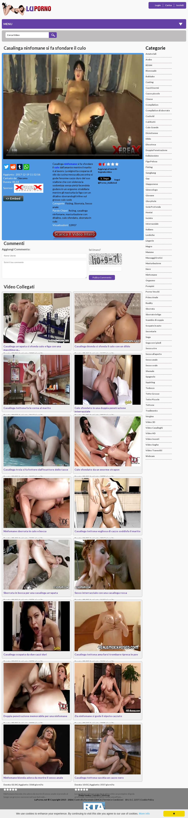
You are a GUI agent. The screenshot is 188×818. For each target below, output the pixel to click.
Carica (168, 5)
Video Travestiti (154, 450)
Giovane (150, 195)
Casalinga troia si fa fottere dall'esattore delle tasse (35, 469)
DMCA (98, 799)
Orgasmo (150, 280)
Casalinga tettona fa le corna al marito (27, 407)
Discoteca (151, 144)
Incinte (149, 218)
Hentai (149, 212)
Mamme (150, 252)
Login (158, 5)
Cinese (149, 99)
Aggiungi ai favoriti (107, 169)
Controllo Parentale (84, 799)
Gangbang (151, 172)
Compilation (152, 104)
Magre (149, 246)
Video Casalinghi (154, 427)
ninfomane (70, 163)
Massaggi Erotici (154, 257)
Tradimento (152, 410)
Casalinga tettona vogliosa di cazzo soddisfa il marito (107, 531)
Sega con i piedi (153, 342)
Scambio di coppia (155, 320)
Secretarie (151, 331)
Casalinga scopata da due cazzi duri (25, 654)
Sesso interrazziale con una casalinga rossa (101, 592)
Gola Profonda (153, 206)
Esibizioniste (152, 155)
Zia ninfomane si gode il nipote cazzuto (98, 716)
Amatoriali (151, 53)
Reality (149, 303)
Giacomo (22, 178)
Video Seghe (152, 444)
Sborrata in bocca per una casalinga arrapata (30, 592)
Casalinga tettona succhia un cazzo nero (99, 777)
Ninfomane (151, 274)
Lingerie (150, 240)
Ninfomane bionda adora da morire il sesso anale (33, 777)
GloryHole (151, 201)
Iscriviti (180, 5)
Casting (149, 82)
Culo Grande (152, 127)
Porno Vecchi (152, 291)
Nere (148, 269)
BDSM (149, 65)
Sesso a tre (151, 348)
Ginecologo (152, 189)
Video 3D (150, 422)
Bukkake (150, 76)
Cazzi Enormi (152, 87)
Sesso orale (152, 365)
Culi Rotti (150, 121)
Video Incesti (152, 439)
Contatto (96, 795)
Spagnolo (150, 376)
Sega (148, 337)
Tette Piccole (152, 399)
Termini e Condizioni (113, 799)
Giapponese (152, 184)
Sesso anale (152, 359)
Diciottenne (152, 133)
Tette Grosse (152, 393)
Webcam (150, 456)
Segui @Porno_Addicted (109, 181)
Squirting (150, 382)
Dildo (148, 138)
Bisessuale (151, 70)
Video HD (151, 433)
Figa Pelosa (151, 161)
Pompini (150, 286)
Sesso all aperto (154, 354)
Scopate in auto (153, 325)
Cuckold (150, 116)
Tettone (150, 405)
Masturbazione (153, 263)
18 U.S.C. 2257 (132, 799)
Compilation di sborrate (158, 110)
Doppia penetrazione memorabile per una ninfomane (35, 716)
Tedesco (150, 388)
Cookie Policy (147, 799)
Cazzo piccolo (153, 93)
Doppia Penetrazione (156, 150)
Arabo (149, 59)
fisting (72, 210)
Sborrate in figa (153, 314)
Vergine (150, 416)
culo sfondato (70, 217)
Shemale (150, 371)
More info (144, 813)
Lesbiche (150, 235)
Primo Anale (152, 297)
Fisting (69, 203)
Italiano (149, 229)
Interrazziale (152, 223)
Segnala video (105, 172)
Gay (147, 178)
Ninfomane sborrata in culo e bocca (24, 531)
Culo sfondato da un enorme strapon (97, 469)
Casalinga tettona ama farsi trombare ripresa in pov (106, 654)
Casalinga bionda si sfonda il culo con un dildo (102, 346)
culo (56, 167)
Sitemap (106, 795)
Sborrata (79, 203)
